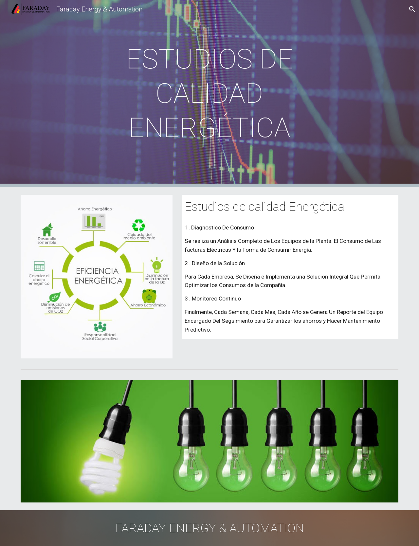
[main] (209, 93)
